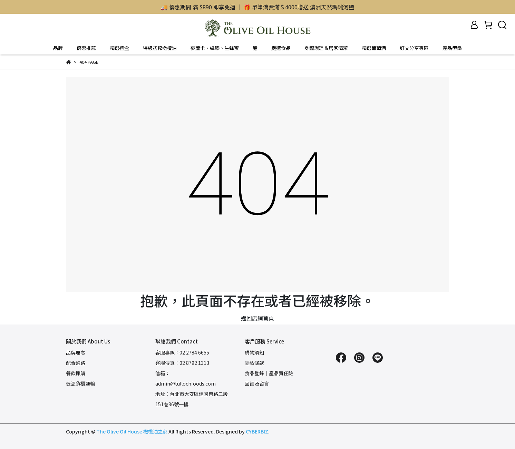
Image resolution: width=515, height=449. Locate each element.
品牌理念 (75, 352)
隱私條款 (254, 362)
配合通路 (75, 362)
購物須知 (254, 352)
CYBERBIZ (257, 431)
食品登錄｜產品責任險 (269, 373)
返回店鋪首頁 (257, 318)
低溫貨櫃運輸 (80, 383)
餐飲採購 (75, 373)
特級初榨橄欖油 (160, 47)
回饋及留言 (257, 383)
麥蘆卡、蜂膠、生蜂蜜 (215, 47)
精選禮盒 (119, 47)
